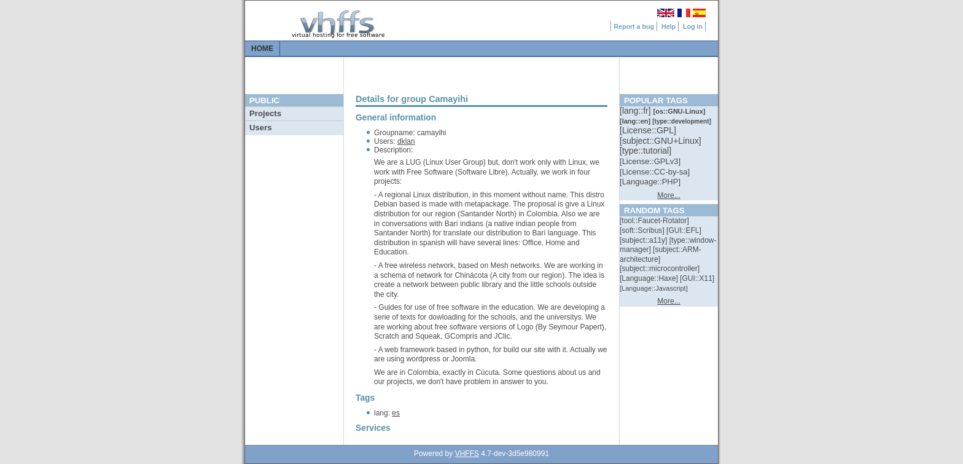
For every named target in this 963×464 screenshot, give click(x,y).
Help (668, 26)
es (396, 413)
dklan (406, 141)
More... (668, 195)
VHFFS (467, 453)
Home (262, 48)
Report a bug (634, 26)
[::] (636, 111)
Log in (693, 26)
